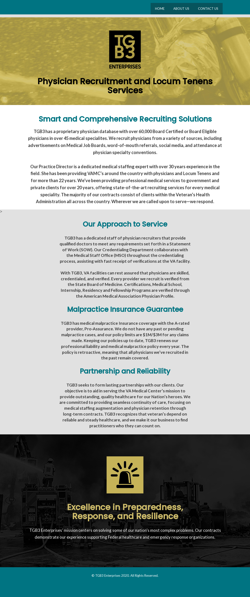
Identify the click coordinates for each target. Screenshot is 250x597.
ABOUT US (181, 8)
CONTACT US (208, 8)
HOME (160, 8)
